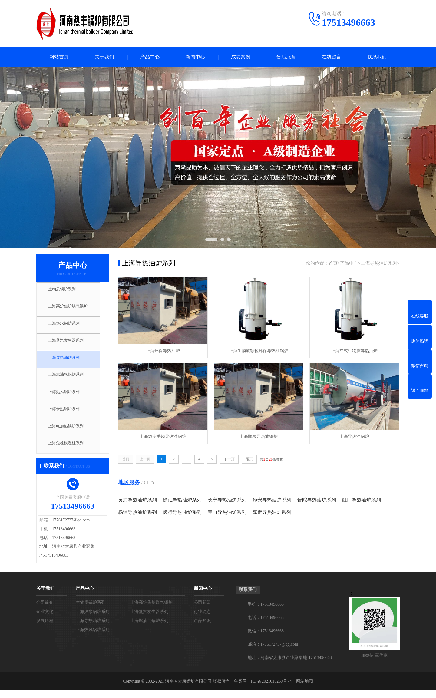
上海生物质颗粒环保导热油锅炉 (258, 351)
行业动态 (202, 619)
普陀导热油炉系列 (316, 499)
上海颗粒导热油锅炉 (258, 436)
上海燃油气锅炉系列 (71, 380)
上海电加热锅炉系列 (71, 434)
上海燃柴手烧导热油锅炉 (163, 436)
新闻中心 (195, 56)
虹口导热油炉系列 (361, 499)
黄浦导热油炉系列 (137, 499)
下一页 (229, 459)
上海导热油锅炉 (354, 436)
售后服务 (286, 56)
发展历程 (44, 628)
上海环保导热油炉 (163, 351)
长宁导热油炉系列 (227, 499)
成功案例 (240, 56)
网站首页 (59, 56)
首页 (333, 263)
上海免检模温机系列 (71, 452)
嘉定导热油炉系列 (272, 512)
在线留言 (331, 56)
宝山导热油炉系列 (227, 512)
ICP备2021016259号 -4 (271, 688)
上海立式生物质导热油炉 (354, 351)
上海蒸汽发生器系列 (71, 344)
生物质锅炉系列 (66, 291)
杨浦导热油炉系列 (137, 512)
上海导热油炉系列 (69, 362)
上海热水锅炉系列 (69, 327)
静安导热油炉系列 (272, 499)
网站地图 (304, 688)
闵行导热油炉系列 (182, 512)
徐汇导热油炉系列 (182, 499)
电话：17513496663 (266, 625)
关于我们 (104, 56)
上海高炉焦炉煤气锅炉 (73, 309)
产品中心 (150, 56)
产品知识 (202, 628)
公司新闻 (202, 610)
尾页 (249, 459)
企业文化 (44, 619)
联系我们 (377, 56)
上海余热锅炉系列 (69, 416)
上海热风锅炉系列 (69, 398)
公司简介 (44, 610)
